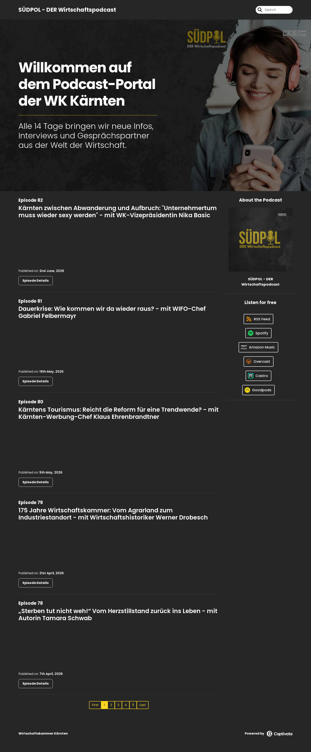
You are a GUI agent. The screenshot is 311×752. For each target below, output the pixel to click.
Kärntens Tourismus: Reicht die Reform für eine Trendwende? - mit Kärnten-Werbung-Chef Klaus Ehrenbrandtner (118, 413)
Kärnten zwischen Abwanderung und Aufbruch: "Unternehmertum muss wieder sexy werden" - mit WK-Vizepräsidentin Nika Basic (117, 211)
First (95, 705)
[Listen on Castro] (258, 376)
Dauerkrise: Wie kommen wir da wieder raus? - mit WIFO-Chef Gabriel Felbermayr (112, 312)
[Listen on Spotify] (258, 333)
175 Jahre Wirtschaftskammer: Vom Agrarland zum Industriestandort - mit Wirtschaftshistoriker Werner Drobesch (113, 514)
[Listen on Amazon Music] (258, 347)
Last (142, 705)
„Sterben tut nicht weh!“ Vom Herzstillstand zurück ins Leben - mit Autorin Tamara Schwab (117, 614)
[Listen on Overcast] (259, 361)
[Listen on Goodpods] (258, 390)
